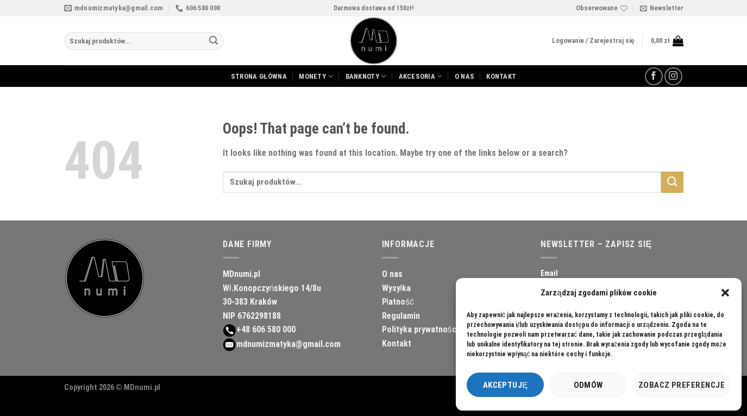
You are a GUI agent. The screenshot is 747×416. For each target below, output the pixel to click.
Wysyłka (396, 288)
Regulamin (401, 316)
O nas (392, 274)
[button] (725, 292)
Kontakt (396, 343)
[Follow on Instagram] (673, 76)
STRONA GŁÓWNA (259, 76)
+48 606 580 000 (266, 329)
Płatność (398, 302)
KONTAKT (501, 76)
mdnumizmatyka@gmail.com (288, 344)
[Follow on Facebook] (654, 76)
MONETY (316, 76)
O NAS (464, 76)
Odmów (588, 385)
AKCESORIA (421, 76)
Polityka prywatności (420, 329)
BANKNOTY (366, 76)
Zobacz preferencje (681, 385)
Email (549, 273)
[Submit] (213, 41)
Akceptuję (505, 385)
